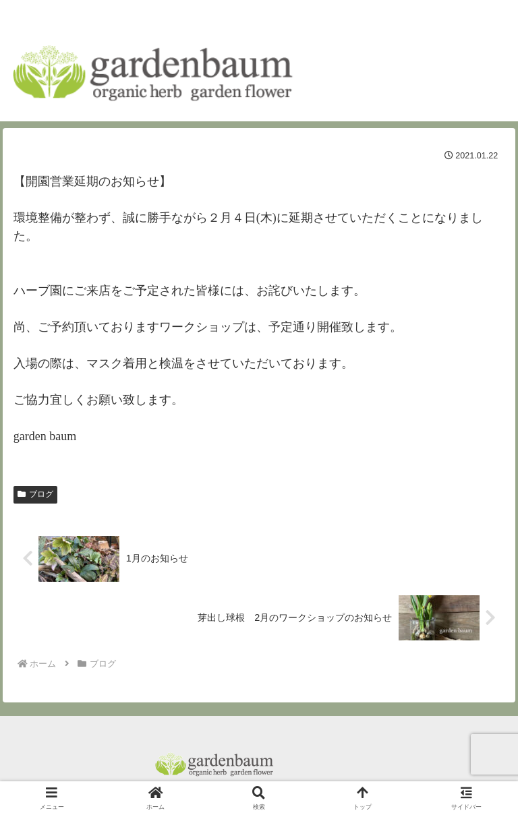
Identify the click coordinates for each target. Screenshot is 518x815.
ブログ (35, 494)
